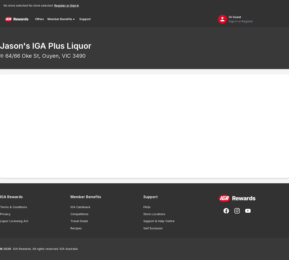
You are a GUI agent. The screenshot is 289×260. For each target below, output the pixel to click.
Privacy (5, 214)
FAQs (147, 207)
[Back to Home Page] (17, 19)
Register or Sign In (66, 5)
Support (85, 19)
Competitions (79, 214)
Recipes (76, 228)
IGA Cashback (80, 207)
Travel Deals (79, 221)
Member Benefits (61, 19)
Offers (39, 19)
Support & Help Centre (159, 221)
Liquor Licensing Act (14, 221)
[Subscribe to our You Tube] (248, 211)
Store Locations (154, 214)
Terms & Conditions (13, 207)
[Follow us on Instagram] (237, 211)
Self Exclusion (153, 228)
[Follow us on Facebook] (226, 211)
